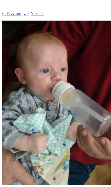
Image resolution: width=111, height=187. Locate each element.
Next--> (37, 13)
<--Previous (12, 13)
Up (26, 13)
